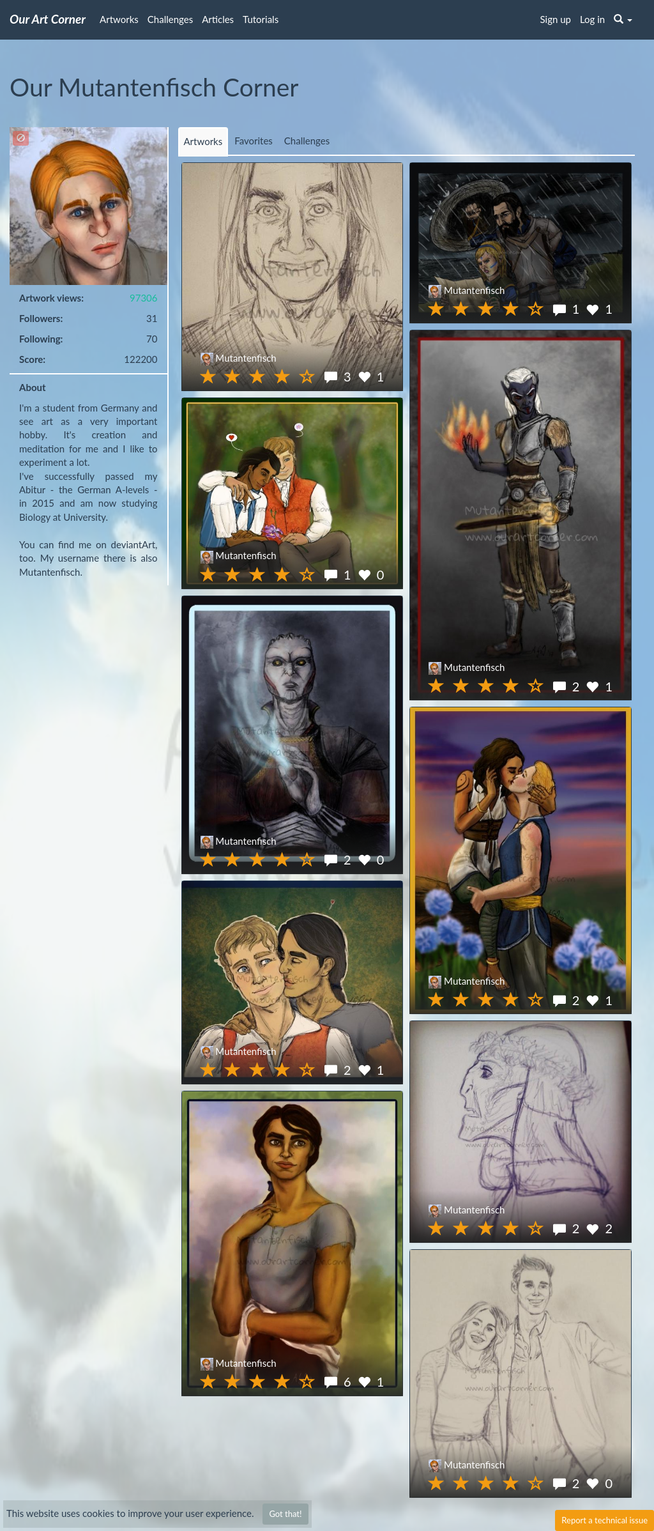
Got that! (285, 1514)
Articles (218, 19)
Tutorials (260, 19)
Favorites (253, 140)
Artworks (119, 19)
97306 (144, 298)
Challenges (170, 19)
